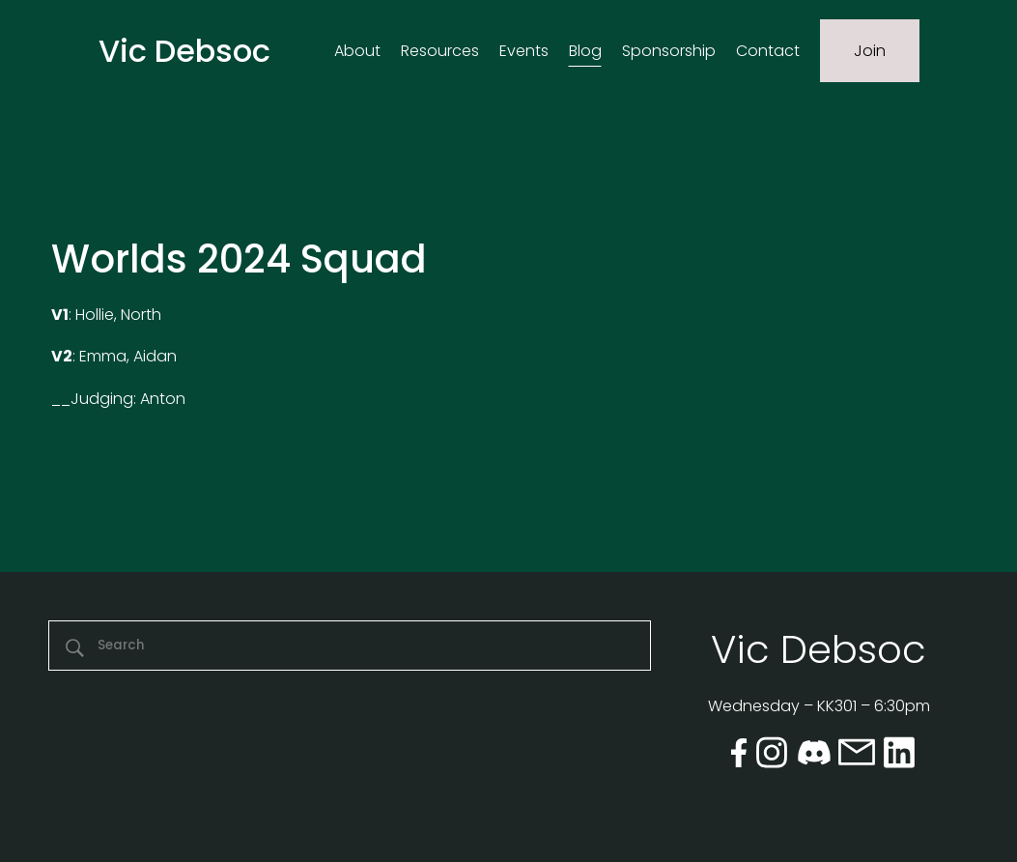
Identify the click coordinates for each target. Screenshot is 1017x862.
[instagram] (771, 757)
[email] (856, 756)
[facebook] (739, 756)
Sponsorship (669, 51)
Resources (440, 51)
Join (870, 51)
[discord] (814, 757)
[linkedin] (899, 757)
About (357, 51)
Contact (768, 51)
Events (524, 51)
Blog (585, 51)
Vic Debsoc (184, 50)
